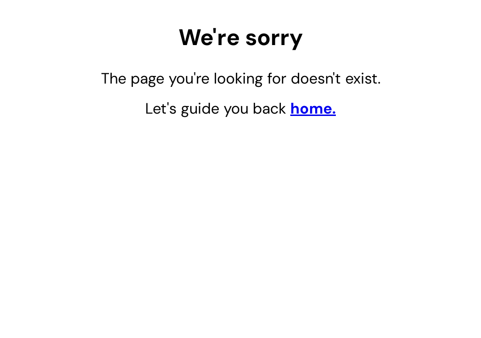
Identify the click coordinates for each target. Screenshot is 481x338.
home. (313, 108)
